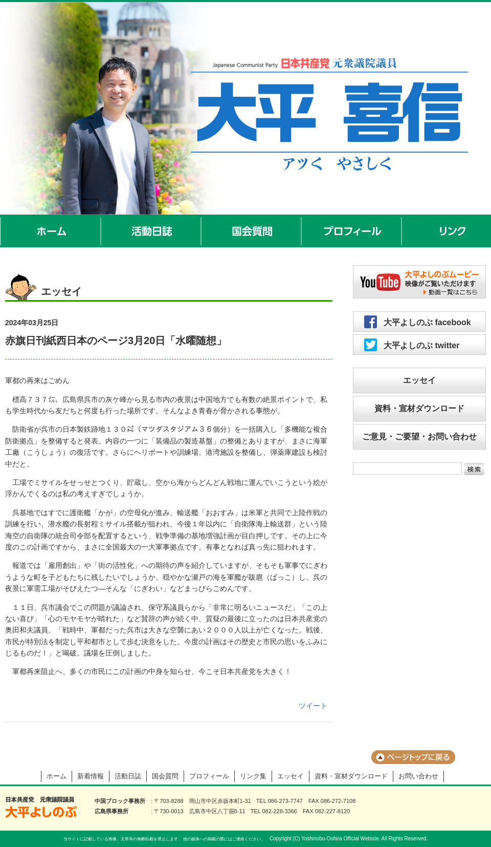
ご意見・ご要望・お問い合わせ (419, 436)
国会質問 (252, 231)
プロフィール (352, 231)
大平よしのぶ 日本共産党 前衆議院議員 (41, 807)
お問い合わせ (418, 776)
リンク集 (253, 776)
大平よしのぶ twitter (421, 345)
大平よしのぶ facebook (427, 322)
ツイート (313, 706)
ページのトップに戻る (413, 757)
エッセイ (419, 380)
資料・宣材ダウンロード (419, 408)
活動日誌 (151, 231)
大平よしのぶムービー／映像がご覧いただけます (419, 282)
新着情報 (90, 776)
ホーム (50, 231)
